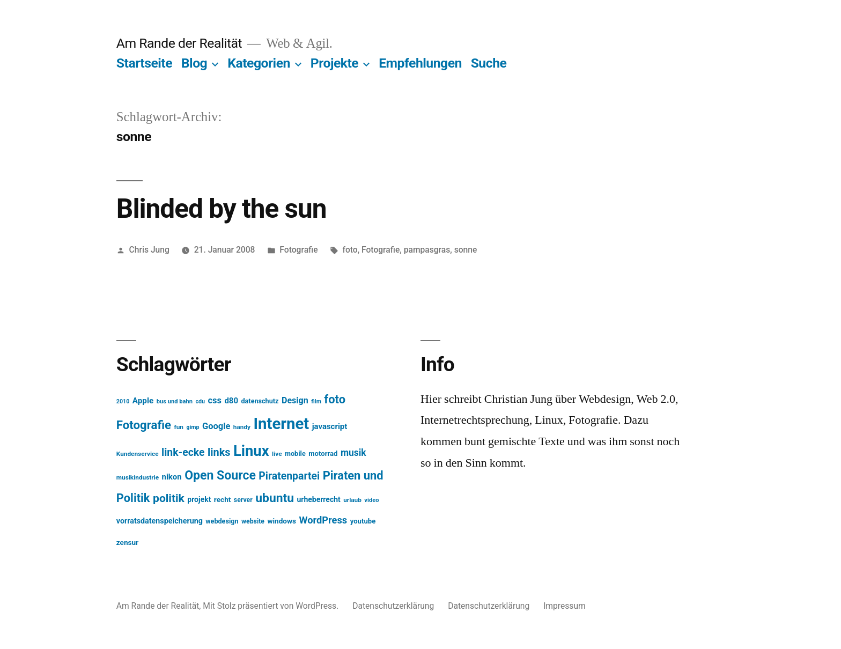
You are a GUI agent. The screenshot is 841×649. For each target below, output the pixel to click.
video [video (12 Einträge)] (371, 500)
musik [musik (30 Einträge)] (353, 452)
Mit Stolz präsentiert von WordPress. (272, 606)
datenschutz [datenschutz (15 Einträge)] (260, 401)
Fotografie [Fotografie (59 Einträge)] (143, 425)
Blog (194, 63)
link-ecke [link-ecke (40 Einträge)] (182, 452)
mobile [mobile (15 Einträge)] (295, 453)
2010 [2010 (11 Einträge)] (122, 401)
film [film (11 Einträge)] (316, 401)
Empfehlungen (420, 63)
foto (349, 250)
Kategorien (258, 63)
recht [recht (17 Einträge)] (222, 499)
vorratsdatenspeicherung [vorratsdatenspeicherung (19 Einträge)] (159, 521)
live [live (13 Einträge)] (277, 454)
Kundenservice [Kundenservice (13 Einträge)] (137, 454)
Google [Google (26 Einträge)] (216, 426)
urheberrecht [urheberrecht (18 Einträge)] (319, 499)
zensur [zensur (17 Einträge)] (127, 542)
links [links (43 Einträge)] (219, 452)
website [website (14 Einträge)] (252, 521)
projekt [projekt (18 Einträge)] (199, 499)
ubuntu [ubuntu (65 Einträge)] (274, 498)
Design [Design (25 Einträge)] (295, 400)
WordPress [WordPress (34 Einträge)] (323, 520)
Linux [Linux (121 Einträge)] (251, 451)
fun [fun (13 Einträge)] (178, 427)
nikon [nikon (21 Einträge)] (172, 477)
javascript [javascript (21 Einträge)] (330, 426)
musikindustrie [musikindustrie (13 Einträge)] (137, 477)
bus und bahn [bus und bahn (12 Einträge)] (175, 401)
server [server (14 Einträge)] (243, 500)
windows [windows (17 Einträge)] (281, 521)
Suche (489, 63)
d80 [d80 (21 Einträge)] (231, 400)
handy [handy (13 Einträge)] (241, 427)
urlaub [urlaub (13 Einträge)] (352, 500)
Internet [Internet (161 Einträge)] (281, 424)
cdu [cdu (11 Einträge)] (200, 401)
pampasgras (427, 250)
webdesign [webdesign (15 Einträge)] (221, 521)
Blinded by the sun (221, 208)
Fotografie (298, 250)
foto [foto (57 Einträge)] (334, 399)
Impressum (564, 606)
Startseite (144, 63)
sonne (465, 250)
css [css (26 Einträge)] (215, 400)
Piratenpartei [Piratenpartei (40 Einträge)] (289, 476)
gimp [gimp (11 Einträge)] (192, 427)
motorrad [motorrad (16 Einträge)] (322, 453)
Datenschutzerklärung (393, 606)
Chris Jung (149, 250)
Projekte (334, 63)
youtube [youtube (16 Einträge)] (363, 521)
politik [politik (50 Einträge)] (169, 498)
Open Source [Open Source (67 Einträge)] (220, 475)
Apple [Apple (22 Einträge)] (143, 400)
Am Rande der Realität (179, 43)
